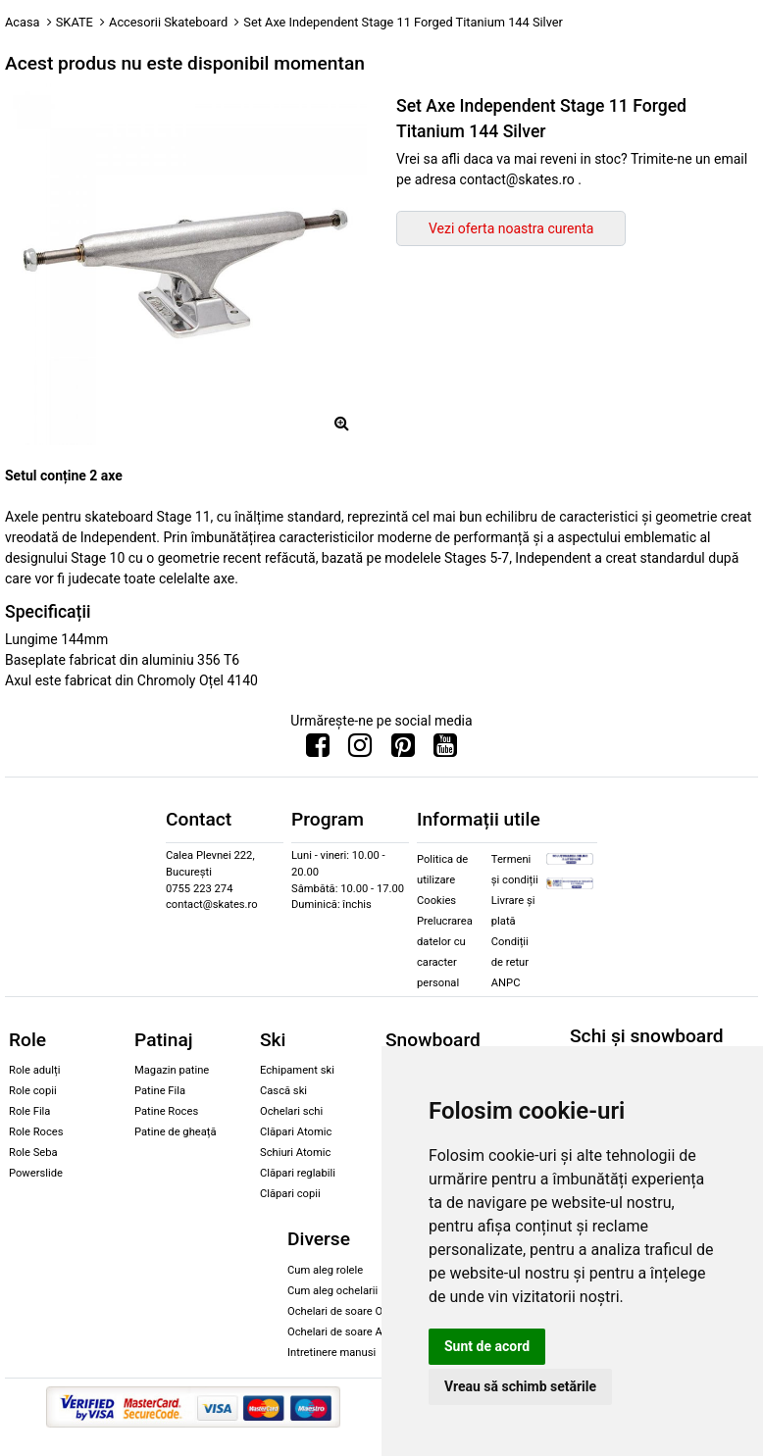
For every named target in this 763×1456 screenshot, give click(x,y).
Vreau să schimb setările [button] (520, 1386)
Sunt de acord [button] (487, 1346)
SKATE (74, 22)
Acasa (22, 22)
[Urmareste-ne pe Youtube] (445, 750)
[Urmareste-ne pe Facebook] (317, 750)
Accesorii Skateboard (168, 22)
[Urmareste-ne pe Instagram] (360, 750)
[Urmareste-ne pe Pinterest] (403, 750)
